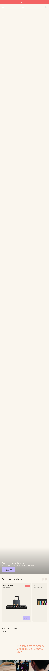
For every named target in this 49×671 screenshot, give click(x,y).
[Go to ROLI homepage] (24, 7)
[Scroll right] (46, 579)
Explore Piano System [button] (9, 570)
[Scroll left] (43, 579)
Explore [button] (27, 618)
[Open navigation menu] (3, 7)
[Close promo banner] (2, 2)
